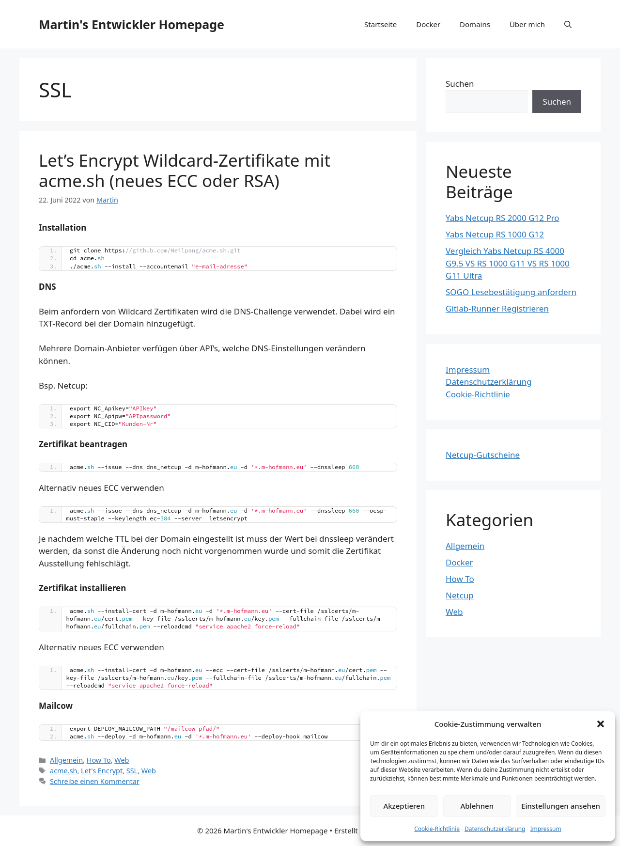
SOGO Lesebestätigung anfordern (511, 292)
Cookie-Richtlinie (437, 829)
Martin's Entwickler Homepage (131, 24)
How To (99, 760)
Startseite (380, 24)
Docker (428, 24)
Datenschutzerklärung (495, 829)
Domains (475, 24)
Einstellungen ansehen (560, 806)
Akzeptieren (404, 806)
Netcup (460, 595)
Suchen (460, 83)
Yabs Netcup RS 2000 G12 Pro (502, 217)
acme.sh (63, 770)
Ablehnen (477, 806)
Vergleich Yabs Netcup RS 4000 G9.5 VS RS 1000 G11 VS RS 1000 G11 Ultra (508, 263)
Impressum (545, 829)
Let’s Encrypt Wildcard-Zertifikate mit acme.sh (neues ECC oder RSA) (184, 170)
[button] (600, 724)
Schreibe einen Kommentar (95, 781)
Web (121, 760)
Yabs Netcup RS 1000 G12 (495, 234)
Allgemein (66, 760)
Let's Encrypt (102, 770)
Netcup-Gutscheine (483, 454)
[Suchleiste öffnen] (568, 24)
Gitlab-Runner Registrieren (497, 308)
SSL (132, 770)
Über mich (527, 24)
